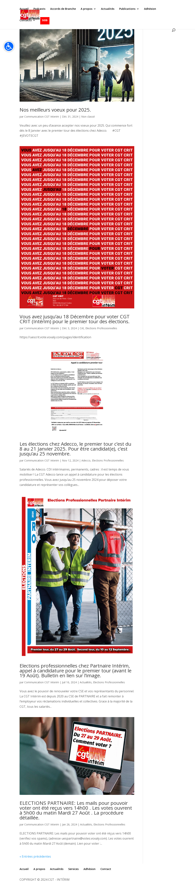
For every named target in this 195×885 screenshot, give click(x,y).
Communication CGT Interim (41, 116)
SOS (45, 20)
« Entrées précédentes (35, 856)
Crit (82, 328)
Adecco (85, 460)
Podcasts (39, 9)
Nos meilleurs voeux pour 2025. (55, 109)
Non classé (88, 116)
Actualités (107, 9)
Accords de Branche (63, 9)
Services (73, 869)
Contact (105, 869)
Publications (127, 9)
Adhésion (150, 9)
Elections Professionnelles (101, 328)
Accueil (24, 9)
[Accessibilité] (9, 46)
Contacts (26, 20)
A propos (86, 9)
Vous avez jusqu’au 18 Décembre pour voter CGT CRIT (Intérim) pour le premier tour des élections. (75, 319)
